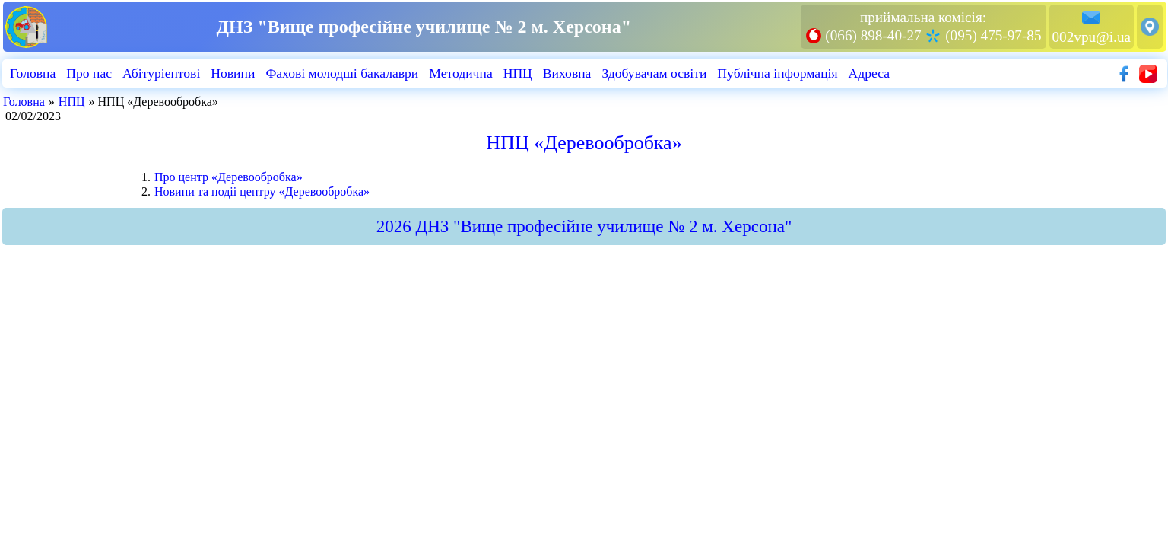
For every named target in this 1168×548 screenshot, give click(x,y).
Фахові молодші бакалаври (341, 73)
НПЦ (517, 73)
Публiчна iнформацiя (777, 73)
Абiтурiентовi (161, 73)
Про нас (89, 73)
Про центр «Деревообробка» (228, 176)
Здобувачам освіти (653, 73)
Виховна (567, 73)
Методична (460, 73)
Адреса (869, 73)
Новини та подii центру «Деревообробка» (262, 191)
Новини (233, 73)
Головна (33, 73)
